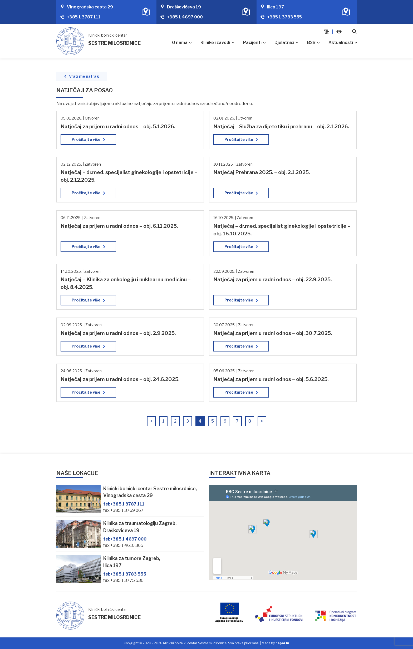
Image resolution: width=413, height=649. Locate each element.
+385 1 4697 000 (185, 16)
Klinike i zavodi (215, 42)
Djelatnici (284, 42)
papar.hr (282, 643)
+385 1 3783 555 (284, 16)
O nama (180, 42)
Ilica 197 (275, 6)
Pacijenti (252, 42)
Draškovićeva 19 (184, 6)
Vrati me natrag (84, 76)
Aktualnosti (340, 42)
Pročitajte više (86, 139)
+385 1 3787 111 (84, 16)
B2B (311, 42)
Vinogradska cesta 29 (90, 6)
